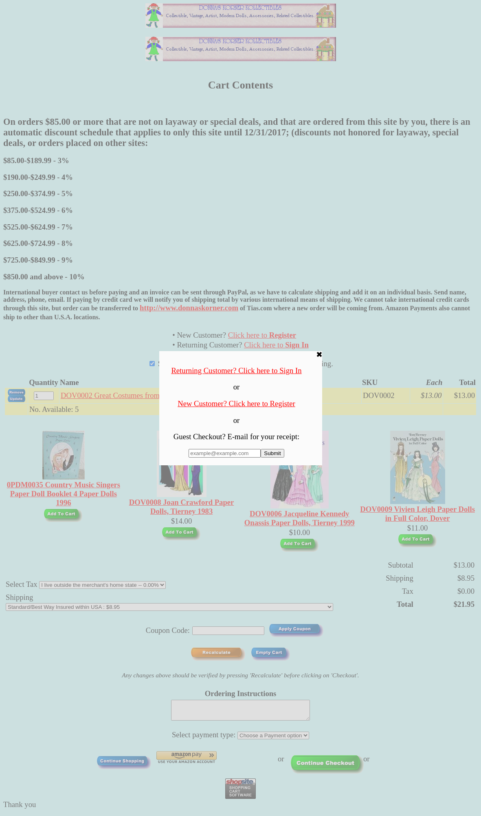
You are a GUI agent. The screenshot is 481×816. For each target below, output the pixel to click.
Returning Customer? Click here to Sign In (236, 370)
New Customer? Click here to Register (236, 403)
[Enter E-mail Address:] (225, 453)
